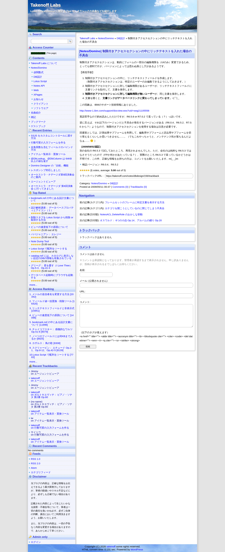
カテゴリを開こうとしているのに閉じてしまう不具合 (134, 208)
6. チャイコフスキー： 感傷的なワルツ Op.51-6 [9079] (51, 330)
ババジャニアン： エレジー (46, 234)
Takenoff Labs (45, 5)
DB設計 (121, 38)
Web (36, 90)
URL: (82, 291)
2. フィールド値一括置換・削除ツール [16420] (52, 302)
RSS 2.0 (35, 463)
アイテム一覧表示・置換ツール (48, 154)
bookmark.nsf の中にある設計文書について (52, 199)
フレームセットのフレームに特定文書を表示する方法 (134, 202)
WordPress (137, 549)
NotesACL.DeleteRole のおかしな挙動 (121, 214)
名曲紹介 (36, 112)
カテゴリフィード (41, 472)
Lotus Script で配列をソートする (49, 248)
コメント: (85, 302)
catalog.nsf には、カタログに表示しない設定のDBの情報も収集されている (52, 257)
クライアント (41, 103)
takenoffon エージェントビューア (45, 379)
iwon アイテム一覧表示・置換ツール (50, 419)
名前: (82, 270)
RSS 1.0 (35, 458)
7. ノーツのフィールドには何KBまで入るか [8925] (51, 337)
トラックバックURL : (91, 175)
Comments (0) (120, 186)
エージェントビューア (43, 181)
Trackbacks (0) (138, 186)
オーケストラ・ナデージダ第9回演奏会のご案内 (52, 175)
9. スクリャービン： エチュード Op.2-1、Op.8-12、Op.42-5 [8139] (50, 349)
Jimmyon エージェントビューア (45, 372)
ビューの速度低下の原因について (49, 227)
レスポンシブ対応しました (46, 170)
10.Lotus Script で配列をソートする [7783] (51, 356)
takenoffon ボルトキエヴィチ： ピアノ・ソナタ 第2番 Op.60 (51, 395)
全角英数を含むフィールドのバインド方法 (52, 148)
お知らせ (38, 99)
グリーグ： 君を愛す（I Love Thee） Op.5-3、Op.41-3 (51, 266)
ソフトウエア (41, 108)
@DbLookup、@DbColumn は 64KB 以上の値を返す (51, 159)
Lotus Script (40, 81)
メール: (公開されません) (94, 280)
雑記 (33, 117)
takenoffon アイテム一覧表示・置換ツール (50, 412)
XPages (38, 94)
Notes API (39, 85)
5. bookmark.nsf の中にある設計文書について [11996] (51, 323)
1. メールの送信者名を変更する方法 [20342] (51, 295)
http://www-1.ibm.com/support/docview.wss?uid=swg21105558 (114, 110)
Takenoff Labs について (44, 63)
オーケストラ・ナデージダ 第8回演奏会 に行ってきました (52, 187)
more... (33, 284)
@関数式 (38, 72)
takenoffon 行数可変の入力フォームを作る (50, 426)
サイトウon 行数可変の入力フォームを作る (50, 433)
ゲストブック (38, 126)
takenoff (111, 546)
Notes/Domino (106, 38)
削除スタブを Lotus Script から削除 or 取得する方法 (52, 218)
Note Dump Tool (40, 241)
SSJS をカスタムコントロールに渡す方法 (52, 136)
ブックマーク (38, 121)
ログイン (36, 542)
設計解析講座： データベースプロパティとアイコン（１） (52, 208)
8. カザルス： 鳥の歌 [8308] (44, 343)
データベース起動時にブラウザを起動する (52, 276)
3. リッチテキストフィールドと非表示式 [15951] (51, 309)
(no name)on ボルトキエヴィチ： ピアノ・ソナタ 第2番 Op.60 (51, 404)
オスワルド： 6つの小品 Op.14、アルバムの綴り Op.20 (131, 220)
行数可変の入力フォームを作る (48, 142)
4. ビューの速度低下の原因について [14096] (51, 316)
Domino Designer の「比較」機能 (49, 165)
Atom (34, 467)
